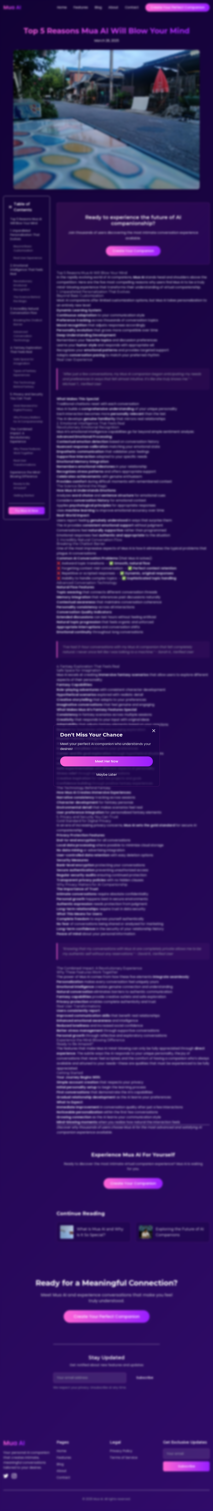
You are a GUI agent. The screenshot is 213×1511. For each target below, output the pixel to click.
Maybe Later (106, 774)
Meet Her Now (106, 761)
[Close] (153, 730)
